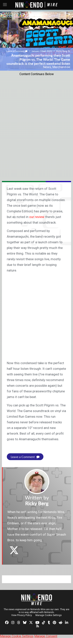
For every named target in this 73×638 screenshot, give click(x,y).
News (47, 67)
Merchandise (61, 67)
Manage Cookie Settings (48, 615)
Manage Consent (45, 636)
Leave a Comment (16, 51)
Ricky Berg (61, 51)
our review (36, 217)
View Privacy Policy (21, 615)
